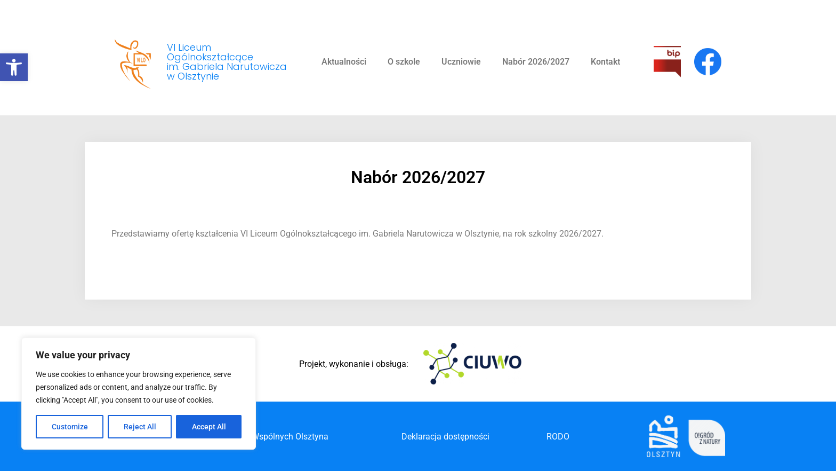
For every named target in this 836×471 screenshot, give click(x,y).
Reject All (140, 426)
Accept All (209, 426)
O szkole (404, 62)
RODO (557, 436)
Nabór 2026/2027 (535, 62)
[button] (14, 67)
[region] (138, 393)
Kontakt (605, 62)
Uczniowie (461, 62)
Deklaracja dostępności (445, 436)
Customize (70, 426)
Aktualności (343, 62)
